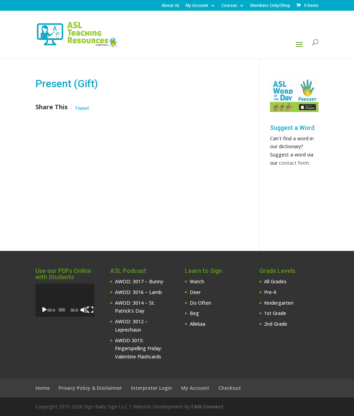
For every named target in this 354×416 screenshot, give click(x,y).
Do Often (200, 303)
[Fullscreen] (90, 309)
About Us (170, 5)
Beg (194, 313)
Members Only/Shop (270, 5)
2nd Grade (275, 324)
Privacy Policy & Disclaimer (90, 388)
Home (42, 388)
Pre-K (270, 292)
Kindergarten (278, 303)
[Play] (44, 309)
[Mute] (83, 309)
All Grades (275, 281)
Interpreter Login (151, 388)
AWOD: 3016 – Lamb (138, 292)
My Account (197, 5)
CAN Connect (207, 406)
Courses (229, 5)
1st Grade (275, 313)
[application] (65, 300)
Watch (197, 281)
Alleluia (197, 324)
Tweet (82, 108)
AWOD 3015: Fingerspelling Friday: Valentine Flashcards (138, 348)
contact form (294, 163)
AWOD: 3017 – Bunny (139, 281)
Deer (195, 292)
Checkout (229, 388)
